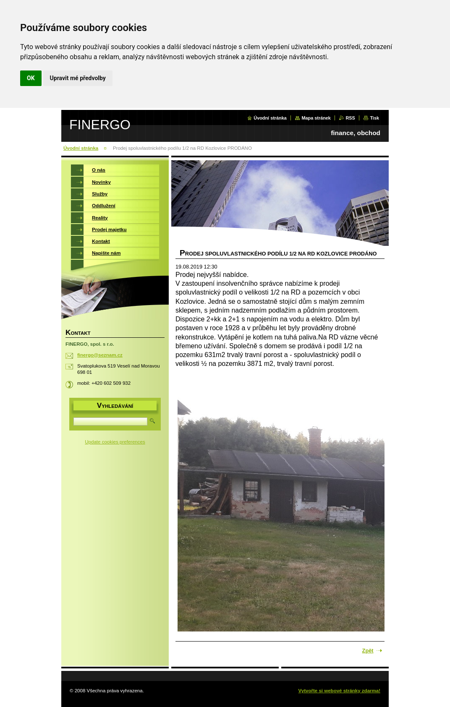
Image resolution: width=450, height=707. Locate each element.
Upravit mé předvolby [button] (78, 78)
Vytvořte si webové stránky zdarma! (339, 690)
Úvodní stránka (270, 117)
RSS (350, 117)
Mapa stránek (316, 117)
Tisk (374, 117)
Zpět (368, 650)
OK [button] (31, 78)
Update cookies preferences (115, 441)
